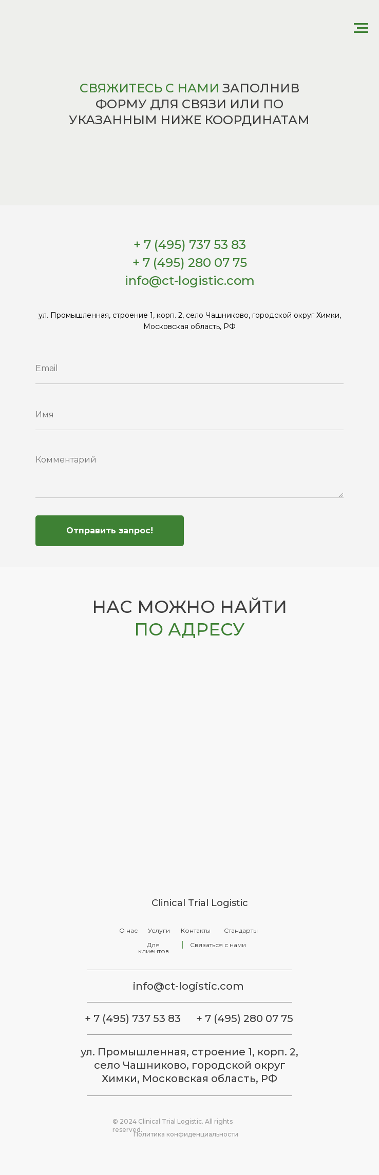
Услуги (159, 930)
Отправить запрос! (109, 530)
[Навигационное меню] (361, 28)
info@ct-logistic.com (188, 986)
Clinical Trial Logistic (199, 903)
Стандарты (241, 930)
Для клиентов (153, 948)
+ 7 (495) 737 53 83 (133, 1018)
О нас (128, 930)
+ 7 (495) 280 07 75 (244, 1018)
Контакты (196, 930)
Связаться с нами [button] (218, 945)
